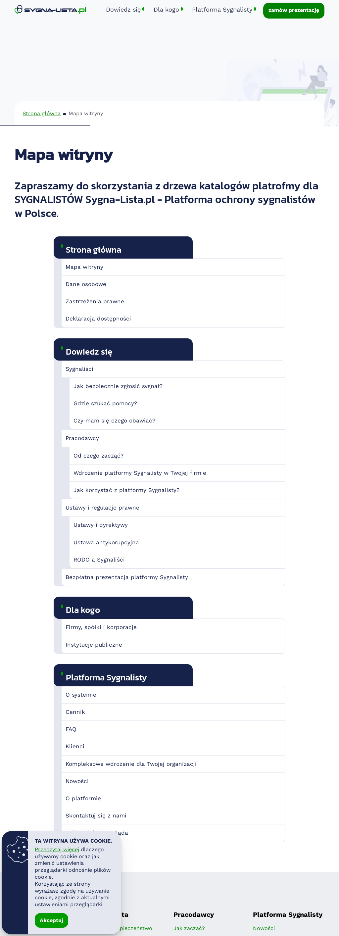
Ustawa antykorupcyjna (106, 542)
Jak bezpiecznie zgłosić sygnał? (118, 386)
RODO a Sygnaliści (99, 559)
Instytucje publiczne (94, 644)
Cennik (75, 712)
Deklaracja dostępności (98, 318)
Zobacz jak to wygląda (97, 832)
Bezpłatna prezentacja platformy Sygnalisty (127, 577)
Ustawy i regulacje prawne (102, 507)
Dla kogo (83, 609)
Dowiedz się (89, 351)
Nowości (77, 781)
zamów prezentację (293, 10)
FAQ (71, 729)
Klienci (75, 746)
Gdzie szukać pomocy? (105, 403)
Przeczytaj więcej (57, 849)
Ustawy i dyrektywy (100, 524)
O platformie (83, 798)
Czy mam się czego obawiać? (114, 420)
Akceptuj (51, 920)
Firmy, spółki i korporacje (101, 627)
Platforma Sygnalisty (106, 677)
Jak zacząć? (189, 928)
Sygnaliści (79, 369)
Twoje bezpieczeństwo (123, 928)
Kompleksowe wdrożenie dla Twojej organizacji (131, 764)
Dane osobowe (86, 284)
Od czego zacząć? (98, 455)
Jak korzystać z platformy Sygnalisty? (126, 490)
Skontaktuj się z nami (96, 815)
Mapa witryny (84, 267)
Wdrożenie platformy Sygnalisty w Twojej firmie (139, 472)
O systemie (81, 694)
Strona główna (42, 113)
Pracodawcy (82, 438)
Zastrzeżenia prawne (95, 301)
